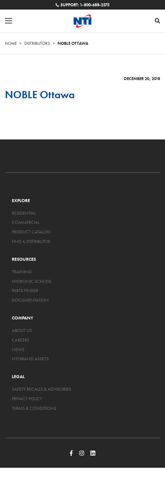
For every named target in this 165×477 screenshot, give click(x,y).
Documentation (30, 300)
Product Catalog (31, 232)
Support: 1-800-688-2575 (82, 5)
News (18, 349)
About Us (22, 330)
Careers (20, 340)
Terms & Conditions (34, 408)
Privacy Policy (27, 399)
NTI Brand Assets (30, 359)
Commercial (25, 222)
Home (11, 43)
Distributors (37, 43)
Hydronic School (32, 281)
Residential (24, 213)
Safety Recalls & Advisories (41, 389)
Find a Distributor (31, 241)
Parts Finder (25, 290)
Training (22, 272)
